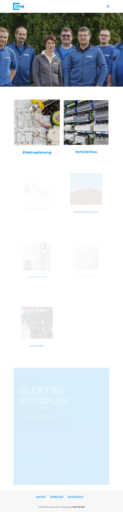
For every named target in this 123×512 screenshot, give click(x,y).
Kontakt (41, 497)
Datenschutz (76, 497)
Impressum (56, 497)
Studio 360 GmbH (78, 507)
